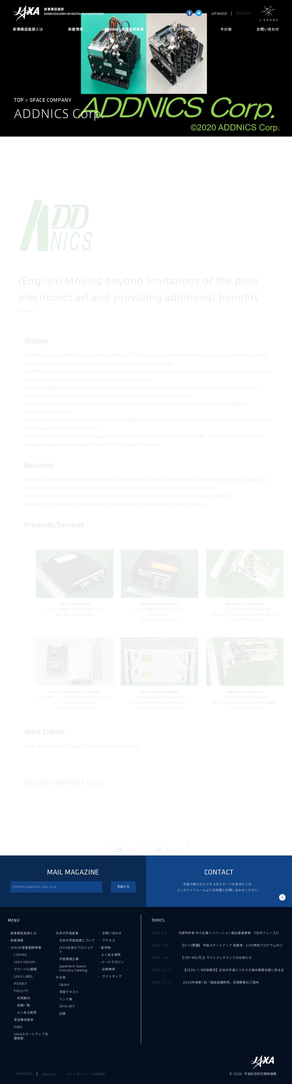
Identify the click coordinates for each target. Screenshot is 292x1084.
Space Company (51, 100)
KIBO (18, 1027)
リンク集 (65, 999)
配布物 (106, 947)
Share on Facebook (189, 13)
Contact (173, 849)
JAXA (26, 13)
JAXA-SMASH (24, 962)
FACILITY (21, 991)
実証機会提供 (24, 1020)
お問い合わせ (267, 30)
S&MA (64, 984)
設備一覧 (23, 1005)
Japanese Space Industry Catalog (73, 968)
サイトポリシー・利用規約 (86, 1074)
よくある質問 (27, 1012)
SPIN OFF (67, 1006)
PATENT (20, 983)
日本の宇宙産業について (77, 940)
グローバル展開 (25, 969)
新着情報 (75, 30)
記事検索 (108, 969)
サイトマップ (112, 976)
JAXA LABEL (23, 976)
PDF (130, 849)
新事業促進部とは (28, 30)
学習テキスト (69, 992)
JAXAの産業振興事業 (126, 30)
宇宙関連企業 (69, 959)
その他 (226, 30)
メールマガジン (112, 962)
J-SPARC (268, 13)
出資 (62, 1013)
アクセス (108, 940)
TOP (19, 100)
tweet (199, 13)
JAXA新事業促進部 (72, 13)
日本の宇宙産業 (182, 30)
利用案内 (23, 998)
